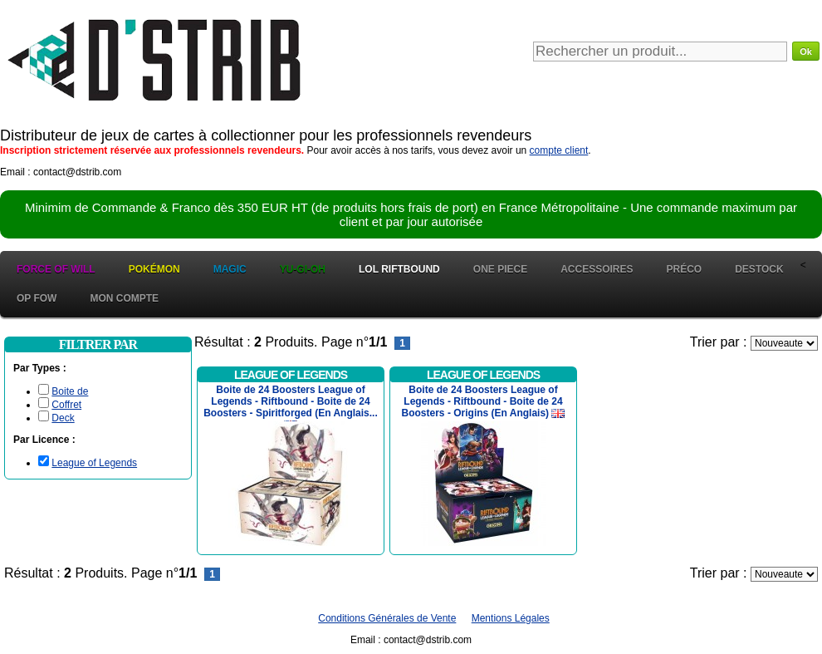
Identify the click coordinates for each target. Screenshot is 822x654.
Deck (62, 418)
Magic (230, 269)
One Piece (500, 269)
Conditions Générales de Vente (387, 618)
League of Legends (94, 463)
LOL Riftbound (399, 269)
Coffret (66, 405)
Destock (759, 269)
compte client (559, 150)
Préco (684, 269)
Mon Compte (124, 298)
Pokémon (154, 269)
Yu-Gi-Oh (302, 269)
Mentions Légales (511, 618)
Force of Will (56, 269)
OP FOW (36, 298)
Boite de (69, 391)
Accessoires (596, 269)
